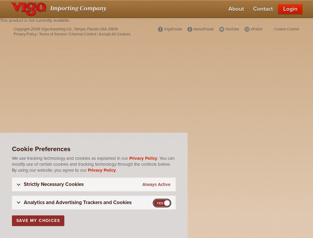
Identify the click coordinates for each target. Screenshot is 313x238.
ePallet (256, 29)
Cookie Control (286, 29)
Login (290, 9)
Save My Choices (38, 220)
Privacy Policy (25, 34)
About (236, 9)
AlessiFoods (204, 29)
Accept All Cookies (114, 34)
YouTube (232, 29)
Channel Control (82, 34)
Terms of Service (52, 34)
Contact (263, 9)
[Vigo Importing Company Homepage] (60, 9)
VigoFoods (173, 29)
